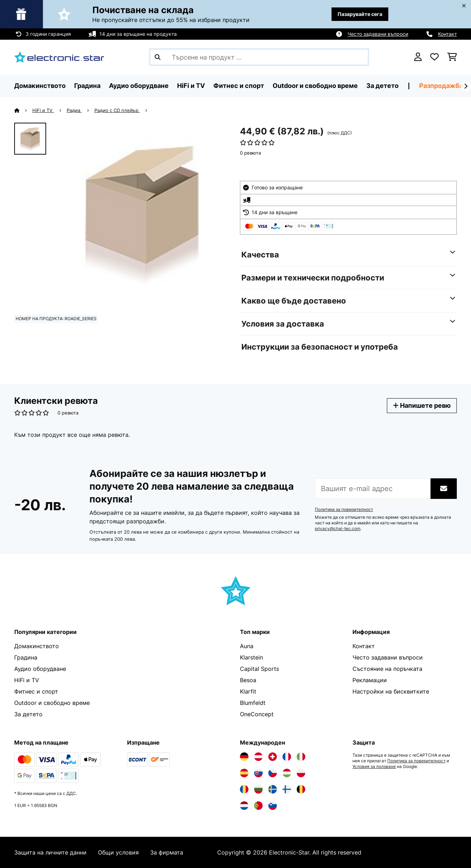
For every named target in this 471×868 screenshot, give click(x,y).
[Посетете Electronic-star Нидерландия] (244, 805)
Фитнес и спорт (36, 691)
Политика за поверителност (344, 509)
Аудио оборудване (40, 668)
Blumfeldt (252, 702)
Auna (246, 646)
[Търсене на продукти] (259, 57)
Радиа (74, 110)
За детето (28, 714)
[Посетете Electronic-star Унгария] (287, 773)
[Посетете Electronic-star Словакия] (258, 773)
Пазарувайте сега (360, 14)
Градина (25, 657)
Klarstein (251, 657)
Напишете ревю (422, 405)
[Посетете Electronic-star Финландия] (287, 789)
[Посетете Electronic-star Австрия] (258, 756)
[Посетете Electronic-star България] (258, 789)
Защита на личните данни (50, 852)
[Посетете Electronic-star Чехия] (272, 773)
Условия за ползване (374, 766)
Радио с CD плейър (117, 110)
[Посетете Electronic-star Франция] (287, 756)
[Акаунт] (418, 57)
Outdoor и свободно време (52, 702)
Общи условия (118, 852)
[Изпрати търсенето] (157, 57)
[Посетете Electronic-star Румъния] (244, 789)
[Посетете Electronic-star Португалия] (258, 805)
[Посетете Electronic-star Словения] (272, 805)
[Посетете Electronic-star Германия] (244, 756)
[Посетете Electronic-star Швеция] (272, 789)
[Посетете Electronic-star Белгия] (301, 789)
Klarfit (248, 691)
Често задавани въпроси (377, 34)
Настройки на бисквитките (390, 691)
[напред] (465, 86)
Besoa (248, 680)
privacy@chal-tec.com (337, 528)
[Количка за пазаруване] (452, 57)
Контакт (447, 34)
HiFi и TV (43, 110)
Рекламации (369, 680)
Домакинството (36, 646)
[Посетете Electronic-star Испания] (244, 773)
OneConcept (257, 714)
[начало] (23, 110)
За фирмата (166, 852)
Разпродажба (441, 85)
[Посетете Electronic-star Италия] (301, 756)
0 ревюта (250, 153)
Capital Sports (259, 668)
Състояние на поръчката (387, 668)
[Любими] (434, 57)
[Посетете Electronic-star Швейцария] (272, 756)
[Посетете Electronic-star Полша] (301, 773)
